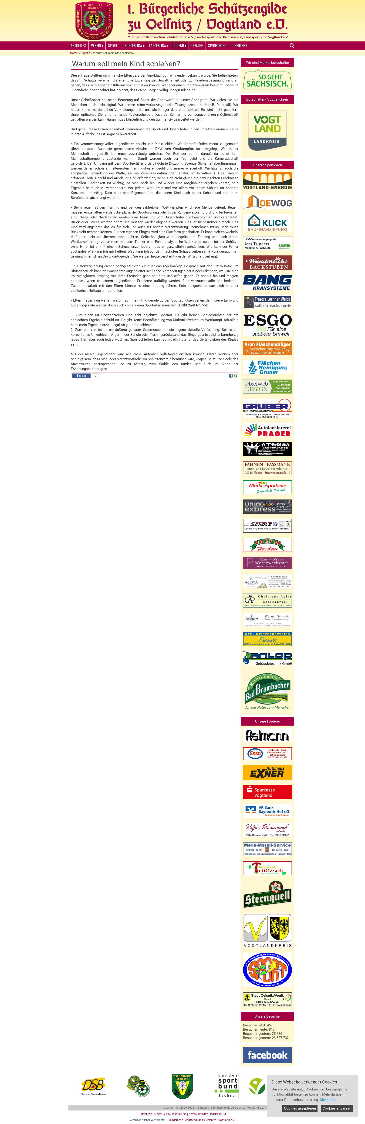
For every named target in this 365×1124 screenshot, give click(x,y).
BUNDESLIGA (134, 45)
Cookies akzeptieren (300, 1108)
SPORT (114, 45)
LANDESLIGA (158, 45)
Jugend (85, 53)
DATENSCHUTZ (198, 1114)
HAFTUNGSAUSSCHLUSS (170, 1114)
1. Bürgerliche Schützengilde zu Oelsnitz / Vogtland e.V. (200, 1120)
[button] (81, 376)
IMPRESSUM (218, 1114)
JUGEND (179, 45)
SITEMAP (146, 1114)
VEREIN (97, 45)
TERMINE (197, 45)
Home (74, 53)
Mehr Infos (328, 1100)
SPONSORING (218, 45)
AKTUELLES (78, 45)
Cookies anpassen (337, 1108)
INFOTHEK (242, 45)
